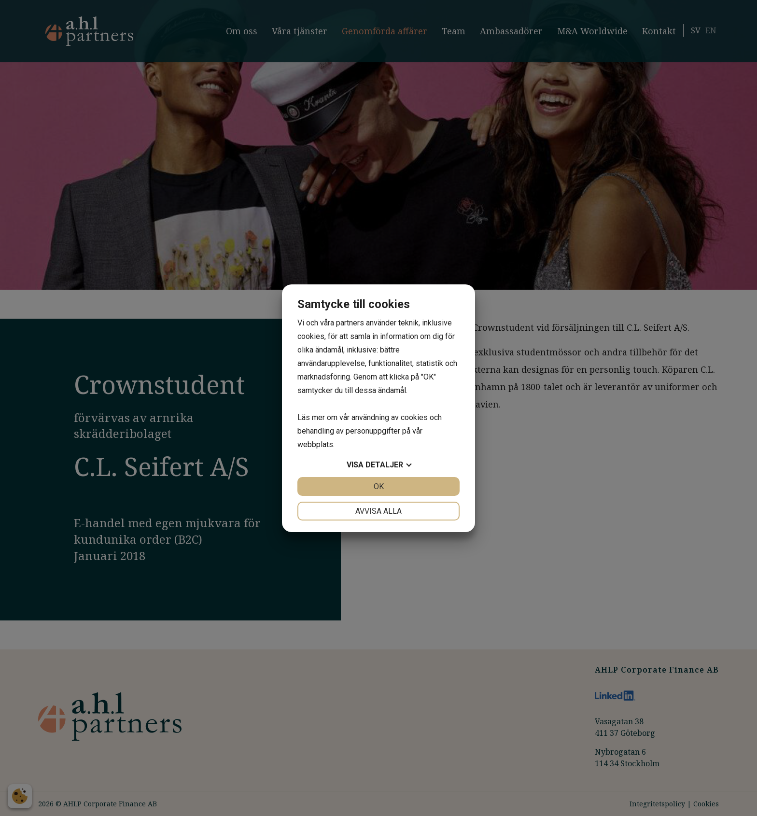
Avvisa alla (378, 511)
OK (379, 486)
